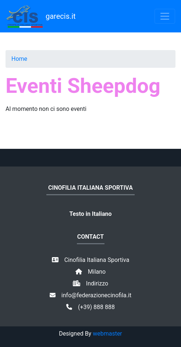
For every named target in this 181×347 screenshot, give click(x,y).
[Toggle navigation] (165, 16)
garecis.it (41, 16)
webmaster (107, 333)
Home (19, 58)
